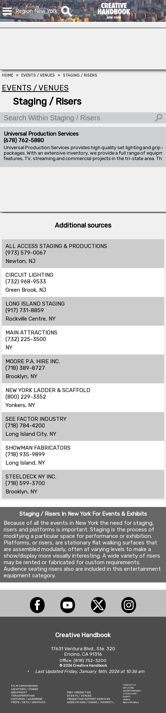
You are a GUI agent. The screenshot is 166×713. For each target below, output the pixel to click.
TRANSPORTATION (23, 695)
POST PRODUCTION (79, 692)
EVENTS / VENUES (79, 695)
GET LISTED (128, 687)
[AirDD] (83, 68)
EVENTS (127, 696)
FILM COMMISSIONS (24, 685)
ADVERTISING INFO (132, 690)
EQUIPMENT (19, 692)
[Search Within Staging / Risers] (83, 117)
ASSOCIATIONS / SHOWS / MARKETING (92, 702)
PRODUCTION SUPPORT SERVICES (88, 699)
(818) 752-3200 (89, 660)
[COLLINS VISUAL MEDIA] (83, 210)
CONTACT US (129, 684)
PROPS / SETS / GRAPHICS (28, 702)
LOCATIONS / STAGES (24, 689)
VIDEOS (127, 699)
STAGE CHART (130, 693)
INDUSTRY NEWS (131, 702)
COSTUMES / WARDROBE (26, 699)
